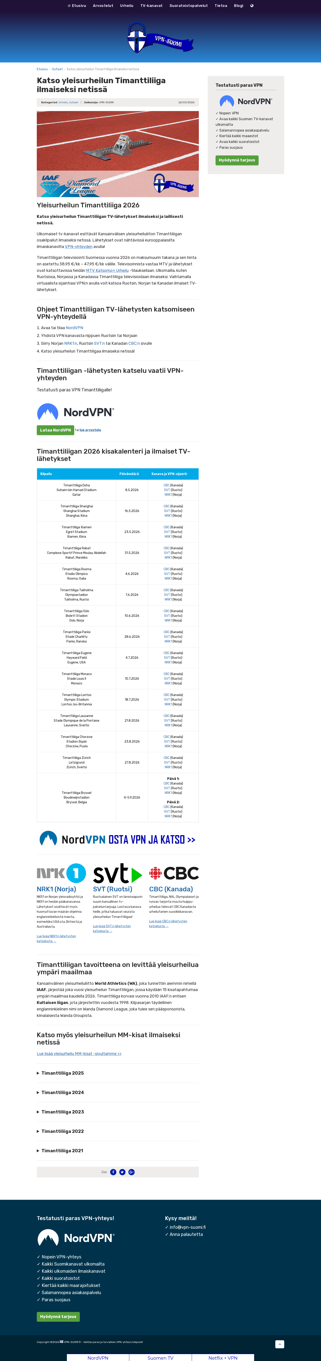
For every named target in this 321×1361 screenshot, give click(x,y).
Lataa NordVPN (55, 430)
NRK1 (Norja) (56, 889)
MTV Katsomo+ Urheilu (107, 270)
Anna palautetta (186, 1234)
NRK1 (168, 495)
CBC (167, 485)
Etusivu (77, 6)
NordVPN (74, 327)
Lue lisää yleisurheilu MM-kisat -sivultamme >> (79, 1053)
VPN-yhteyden (79, 246)
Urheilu (127, 6)
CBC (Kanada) (171, 889)
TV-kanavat (151, 6)
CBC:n (134, 343)
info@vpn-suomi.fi (188, 1227)
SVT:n (99, 343)
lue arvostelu (90, 430)
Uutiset (57, 69)
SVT (167, 490)
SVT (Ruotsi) (112, 889)
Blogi (238, 6)
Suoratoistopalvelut (189, 6)
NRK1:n (70, 343)
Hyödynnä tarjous (237, 160)
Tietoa (221, 6)
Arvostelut (103, 6)
